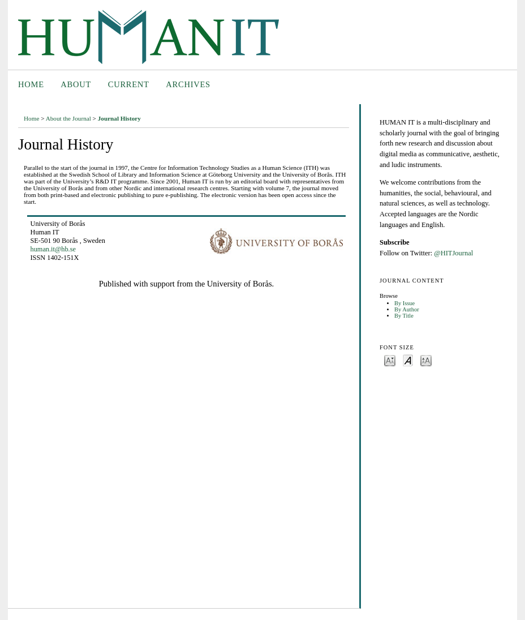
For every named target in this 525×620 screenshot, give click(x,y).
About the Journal (68, 118)
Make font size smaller (389, 359)
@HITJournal (453, 253)
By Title (404, 316)
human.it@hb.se (53, 249)
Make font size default (408, 359)
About (76, 84)
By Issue (404, 303)
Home (31, 84)
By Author (406, 309)
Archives (188, 84)
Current (128, 84)
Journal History (119, 118)
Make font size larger (426, 359)
